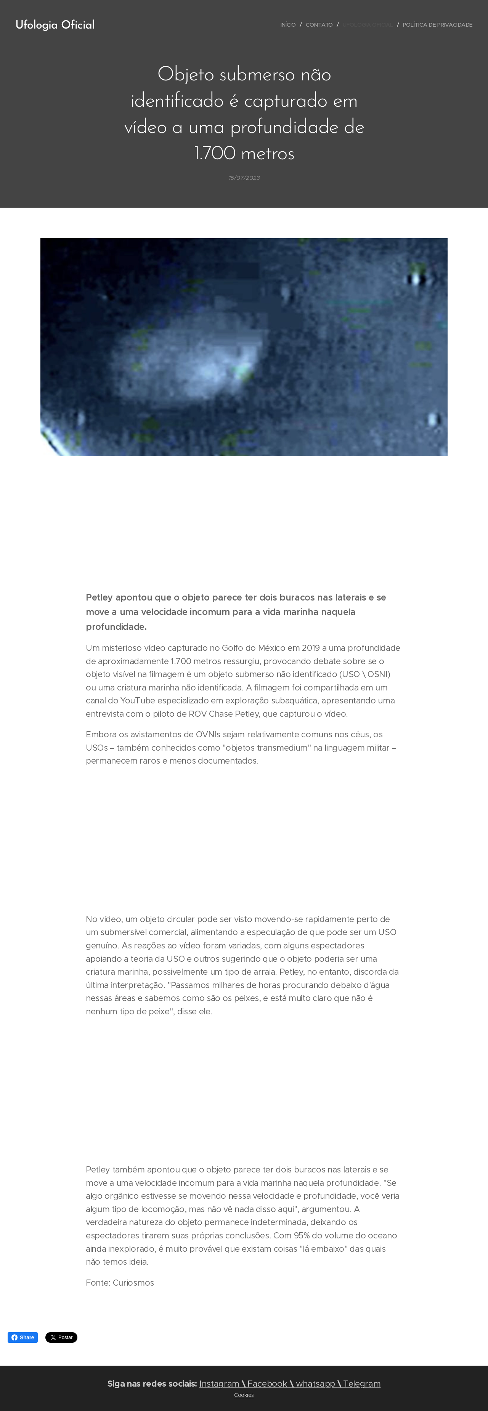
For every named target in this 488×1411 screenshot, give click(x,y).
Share (22, 1337)
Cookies (244, 1395)
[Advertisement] (244, 524)
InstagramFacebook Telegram (290, 1383)
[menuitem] (288, 24)
